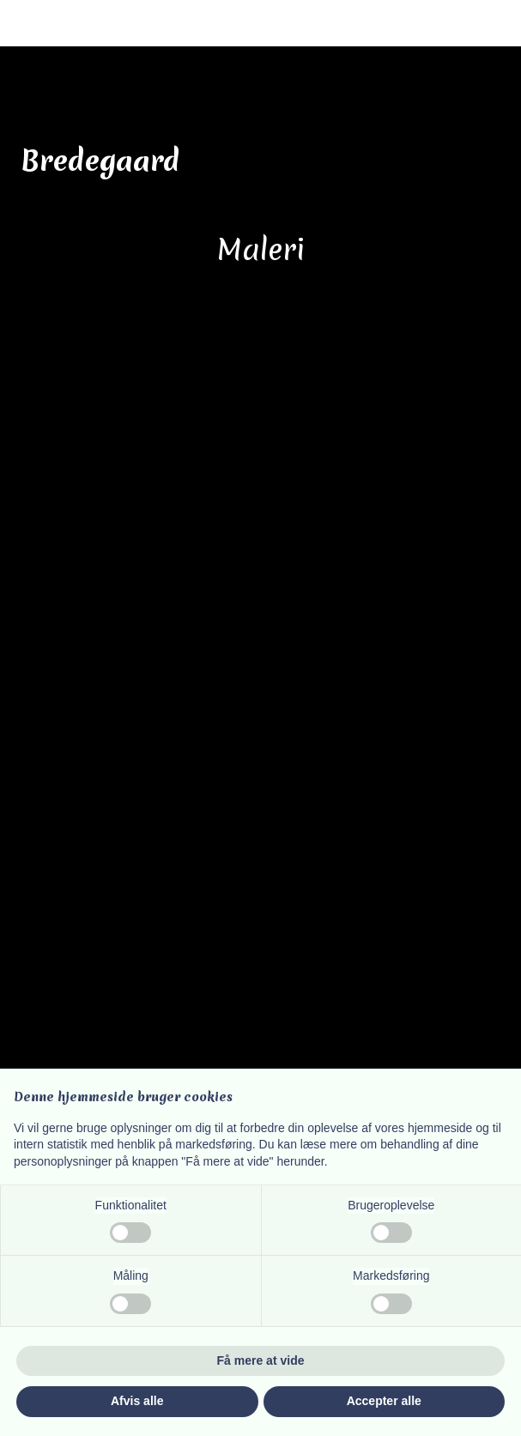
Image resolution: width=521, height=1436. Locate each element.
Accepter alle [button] (384, 1401)
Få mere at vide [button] (261, 1360)
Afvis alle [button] (137, 1401)
